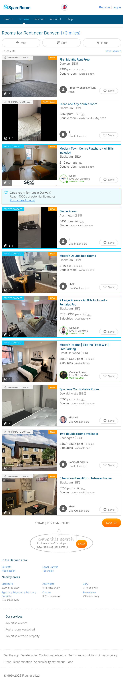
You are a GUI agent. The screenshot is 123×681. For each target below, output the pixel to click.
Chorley (46, 592)
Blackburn (7, 583)
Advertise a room (16, 623)
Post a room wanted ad (20, 629)
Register (104, 7)
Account (55, 19)
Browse (24, 19)
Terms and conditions (82, 655)
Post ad (39, 19)
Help (70, 19)
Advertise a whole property (22, 636)
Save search (113, 51)
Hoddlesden (8, 570)
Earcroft (6, 566)
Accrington (48, 583)
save (81, 544)
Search (8, 19)
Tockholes (48, 570)
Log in (117, 7)
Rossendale (89, 592)
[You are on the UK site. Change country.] (64, 7)
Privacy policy (108, 655)
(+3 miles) (71, 33)
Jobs (70, 662)
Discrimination (22, 662)
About (61, 655)
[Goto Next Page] (111, 523)
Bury (85, 583)
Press (7, 662)
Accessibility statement (49, 662)
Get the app (11, 655)
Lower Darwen (50, 566)
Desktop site (29, 655)
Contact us (46, 655)
